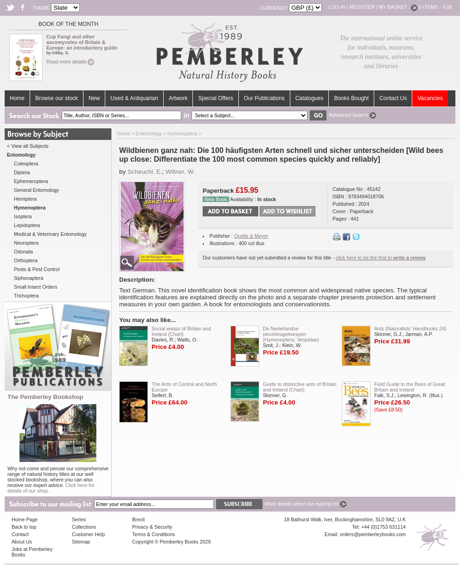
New (94, 98)
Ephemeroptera (31, 181)
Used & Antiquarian (134, 98)
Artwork (178, 98)
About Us (22, 541)
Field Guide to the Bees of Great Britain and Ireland (409, 386)
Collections (84, 527)
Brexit (138, 519)
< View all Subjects (28, 146)
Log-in (336, 7)
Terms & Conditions (153, 534)
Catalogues (309, 98)
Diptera (22, 172)
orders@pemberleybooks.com (373, 534)
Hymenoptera (182, 133)
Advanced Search (352, 115)
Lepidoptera (27, 225)
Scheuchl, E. (145, 171)
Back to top (24, 527)
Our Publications (264, 98)
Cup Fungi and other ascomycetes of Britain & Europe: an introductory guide (81, 42)
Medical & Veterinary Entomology (50, 234)
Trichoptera (26, 295)
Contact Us (393, 98)
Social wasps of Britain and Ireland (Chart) (181, 331)
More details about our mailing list (305, 503)
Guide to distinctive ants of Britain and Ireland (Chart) (299, 386)
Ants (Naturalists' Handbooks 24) (410, 328)
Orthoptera (26, 260)
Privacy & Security (152, 527)
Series (79, 519)
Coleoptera (26, 163)
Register (362, 7)
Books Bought (351, 98)
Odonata (23, 251)
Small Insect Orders (36, 287)
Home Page (25, 519)
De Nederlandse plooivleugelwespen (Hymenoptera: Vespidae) (291, 334)
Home (17, 98)
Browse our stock (56, 98)
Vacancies (429, 98)
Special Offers (215, 98)
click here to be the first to (381, 257)
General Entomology (36, 190)
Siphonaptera (28, 278)
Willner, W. (180, 171)
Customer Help (88, 534)
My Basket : (398, 7)
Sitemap (81, 541)
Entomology (149, 133)
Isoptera (23, 216)
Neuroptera (26, 243)
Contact (20, 534)
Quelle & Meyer (251, 236)
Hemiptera (25, 199)
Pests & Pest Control (36, 269)
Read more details (70, 61)
